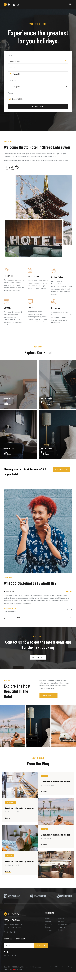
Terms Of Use (55, 967)
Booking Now (38, 657)
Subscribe (42, 946)
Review (47, 927)
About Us (48, 924)
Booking (48, 921)
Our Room (61, 921)
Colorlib (20, 969)
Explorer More (61, 469)
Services (61, 918)
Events (60, 930)
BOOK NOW (38, 106)
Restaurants (62, 924)
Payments (61, 927)
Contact (48, 930)
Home (47, 918)
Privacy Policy (67, 967)
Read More (44, 791)
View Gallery (48, 696)
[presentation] (65, 618)
